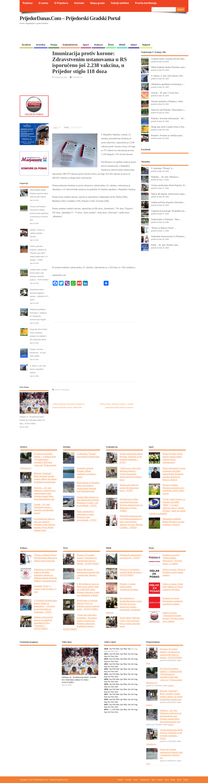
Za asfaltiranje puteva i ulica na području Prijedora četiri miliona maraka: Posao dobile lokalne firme (44, 524)
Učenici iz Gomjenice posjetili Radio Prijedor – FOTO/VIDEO (131, 572)
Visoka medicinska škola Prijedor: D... (168, 185)
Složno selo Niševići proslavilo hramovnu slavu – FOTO (129, 488)
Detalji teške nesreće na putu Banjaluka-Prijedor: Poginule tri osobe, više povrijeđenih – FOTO (88, 501)
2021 (106, 674)
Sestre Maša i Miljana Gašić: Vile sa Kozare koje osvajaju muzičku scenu (130, 622)
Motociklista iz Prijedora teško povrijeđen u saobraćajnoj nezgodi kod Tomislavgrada (88, 486)
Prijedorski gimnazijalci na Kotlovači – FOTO (131, 556)
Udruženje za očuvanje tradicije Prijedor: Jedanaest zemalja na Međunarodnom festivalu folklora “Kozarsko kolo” (45, 575)
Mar (118, 649)
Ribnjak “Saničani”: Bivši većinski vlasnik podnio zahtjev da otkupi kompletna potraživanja (45, 477)
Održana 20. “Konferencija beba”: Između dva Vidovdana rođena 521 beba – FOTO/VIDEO (32, 420)
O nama (43, 3)
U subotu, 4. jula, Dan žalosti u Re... (167, 75)
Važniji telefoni (120, 3)
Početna (28, 3)
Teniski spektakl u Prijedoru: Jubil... (167, 101)
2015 (106, 704)
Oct (109, 656)
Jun (129, 649)
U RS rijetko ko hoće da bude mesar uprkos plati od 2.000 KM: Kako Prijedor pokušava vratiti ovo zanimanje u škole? (88, 590)
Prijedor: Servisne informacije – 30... (168, 118)
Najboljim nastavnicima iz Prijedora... (168, 236)
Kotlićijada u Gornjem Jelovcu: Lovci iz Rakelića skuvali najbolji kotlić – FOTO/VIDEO (88, 604)
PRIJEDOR (38, 659)
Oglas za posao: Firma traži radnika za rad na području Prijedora (172, 587)
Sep (105, 656)
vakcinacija (65, 390)
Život (111, 44)
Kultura (98, 44)
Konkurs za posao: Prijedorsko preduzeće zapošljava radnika (172, 601)
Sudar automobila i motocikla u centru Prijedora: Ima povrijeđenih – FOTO (86, 515)
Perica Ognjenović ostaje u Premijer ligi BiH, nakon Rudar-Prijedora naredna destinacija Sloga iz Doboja (173, 474)
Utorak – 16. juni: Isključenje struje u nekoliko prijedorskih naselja (44, 508)
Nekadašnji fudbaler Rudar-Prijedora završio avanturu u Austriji (173, 521)
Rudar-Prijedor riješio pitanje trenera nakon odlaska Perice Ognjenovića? (172, 458)
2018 (106, 689)
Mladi (122, 44)
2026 (106, 649)
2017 (106, 694)
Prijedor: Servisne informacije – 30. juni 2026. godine (38, 352)
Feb (113, 649)
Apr (121, 649)
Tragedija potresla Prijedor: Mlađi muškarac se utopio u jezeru (86, 472)
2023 (106, 664)
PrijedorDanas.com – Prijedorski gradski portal (70, 18)
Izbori (134, 44)
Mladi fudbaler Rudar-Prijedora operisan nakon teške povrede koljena (39, 193)
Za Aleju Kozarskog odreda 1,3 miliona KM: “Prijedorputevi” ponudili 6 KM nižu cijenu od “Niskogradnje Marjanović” (38, 460)
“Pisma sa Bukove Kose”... (163, 228)
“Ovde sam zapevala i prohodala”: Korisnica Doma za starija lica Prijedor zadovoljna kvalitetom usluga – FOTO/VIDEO (80, 622)
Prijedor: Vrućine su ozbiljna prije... (167, 135)
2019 (106, 684)
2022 (106, 669)
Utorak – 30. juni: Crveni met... (165, 92)
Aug (135, 654)
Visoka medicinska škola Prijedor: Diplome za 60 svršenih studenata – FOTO (131, 458)
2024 (106, 659)
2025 (106, 654)
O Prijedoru (61, 3)
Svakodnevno (69, 44)
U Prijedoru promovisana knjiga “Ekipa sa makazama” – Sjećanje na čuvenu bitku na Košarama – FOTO (45, 606)
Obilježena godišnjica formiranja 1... (167, 84)
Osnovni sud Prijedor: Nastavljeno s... (168, 109)
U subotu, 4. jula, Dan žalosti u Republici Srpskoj (38, 369)
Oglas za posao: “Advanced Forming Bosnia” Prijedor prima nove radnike (173, 616)
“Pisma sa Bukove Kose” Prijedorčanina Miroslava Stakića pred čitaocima (45, 558)
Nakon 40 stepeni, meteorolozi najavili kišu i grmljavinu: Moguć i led (88, 573)
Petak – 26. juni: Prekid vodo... (165, 245)
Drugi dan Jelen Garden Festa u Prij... (168, 126)
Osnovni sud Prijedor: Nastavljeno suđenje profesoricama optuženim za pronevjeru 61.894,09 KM (39, 213)
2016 (106, 699)
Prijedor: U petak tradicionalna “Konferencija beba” (129, 587)
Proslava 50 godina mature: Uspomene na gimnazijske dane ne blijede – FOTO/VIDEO (88, 559)
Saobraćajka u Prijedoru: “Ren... (166, 219)
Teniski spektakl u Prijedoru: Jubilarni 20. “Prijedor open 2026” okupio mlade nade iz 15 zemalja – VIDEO (39, 253)
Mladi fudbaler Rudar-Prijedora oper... (168, 67)
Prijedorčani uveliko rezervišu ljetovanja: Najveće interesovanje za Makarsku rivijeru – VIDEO (131, 505)
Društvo (26, 44)
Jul (132, 654)
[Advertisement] (130, 34)
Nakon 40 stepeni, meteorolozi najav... (168, 194)
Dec (116, 656)
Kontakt (79, 3)
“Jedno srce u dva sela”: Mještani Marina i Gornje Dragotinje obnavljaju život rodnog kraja (131, 474)
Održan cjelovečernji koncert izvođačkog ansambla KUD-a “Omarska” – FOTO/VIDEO (43, 623)
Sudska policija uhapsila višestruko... (168, 202)
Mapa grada (97, 3)
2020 (106, 679)
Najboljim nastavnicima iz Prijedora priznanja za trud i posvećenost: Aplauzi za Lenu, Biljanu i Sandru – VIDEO (131, 522)
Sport (86, 44)
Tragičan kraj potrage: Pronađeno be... (168, 211)
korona (57, 390)
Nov (112, 656)
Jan (110, 649)
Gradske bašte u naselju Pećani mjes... (168, 58)
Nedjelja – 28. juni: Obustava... (165, 176)
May (125, 649)
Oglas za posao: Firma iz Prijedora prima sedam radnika (173, 572)
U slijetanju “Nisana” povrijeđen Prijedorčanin (88, 455)
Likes (57, 127)
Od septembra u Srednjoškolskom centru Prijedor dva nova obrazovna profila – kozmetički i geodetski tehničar (124, 605)
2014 (106, 709)
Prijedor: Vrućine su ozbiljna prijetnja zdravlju (37, 233)
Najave (146, 44)
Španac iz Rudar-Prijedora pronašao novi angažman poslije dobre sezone (173, 489)
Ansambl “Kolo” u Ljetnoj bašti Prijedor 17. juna (45, 589)
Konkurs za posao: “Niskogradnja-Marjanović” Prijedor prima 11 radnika (172, 559)
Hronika (40, 44)
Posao (53, 44)
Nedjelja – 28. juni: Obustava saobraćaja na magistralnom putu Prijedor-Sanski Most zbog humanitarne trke (44, 493)
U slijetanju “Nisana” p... (162, 168)
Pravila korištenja (146, 3)
